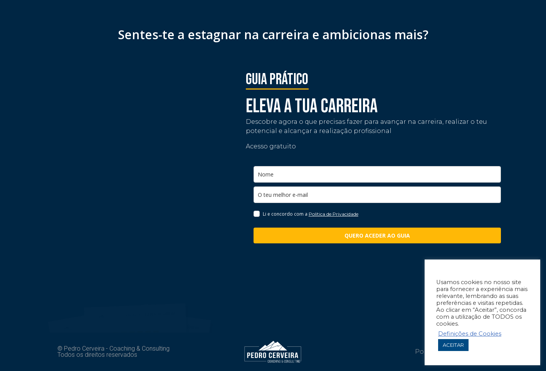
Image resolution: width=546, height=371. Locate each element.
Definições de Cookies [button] (469, 333)
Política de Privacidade (333, 214)
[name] (377, 174)
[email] (377, 194)
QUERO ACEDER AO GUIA (377, 235)
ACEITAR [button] (453, 345)
